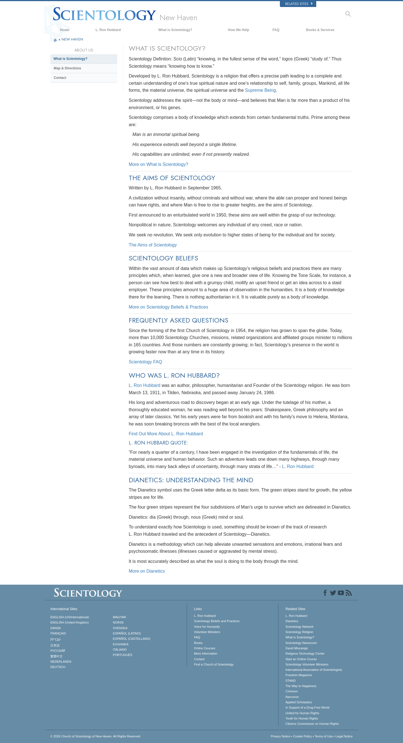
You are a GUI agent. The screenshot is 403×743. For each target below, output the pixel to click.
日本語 (55, 645)
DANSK (55, 628)
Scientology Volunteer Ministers (306, 664)
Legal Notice (344, 736)
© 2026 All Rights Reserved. (95, 736)
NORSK (118, 622)
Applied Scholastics (298, 702)
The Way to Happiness (301, 686)
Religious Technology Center (305, 653)
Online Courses (204, 648)
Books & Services (320, 30)
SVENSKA (120, 628)
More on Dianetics (147, 571)
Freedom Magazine (298, 675)
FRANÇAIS (58, 633)
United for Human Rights (302, 713)
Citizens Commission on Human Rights (312, 723)
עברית (55, 639)
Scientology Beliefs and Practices (217, 621)
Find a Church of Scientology (213, 664)
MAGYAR (119, 617)
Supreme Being (260, 90)
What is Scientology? (175, 30)
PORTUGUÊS (122, 655)
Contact (60, 78)
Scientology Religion (299, 632)
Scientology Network (299, 626)
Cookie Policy (302, 736)
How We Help (238, 30)
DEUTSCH (57, 667)
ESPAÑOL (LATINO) (127, 633)
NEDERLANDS (60, 661)
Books (198, 643)
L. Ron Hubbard (108, 30)
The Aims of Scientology (153, 245)
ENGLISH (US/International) (69, 617)
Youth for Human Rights (301, 718)
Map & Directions (67, 68)
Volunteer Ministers (207, 632)
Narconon (292, 697)
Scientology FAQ (145, 361)
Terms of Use (324, 736)
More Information (205, 653)
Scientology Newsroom (301, 643)
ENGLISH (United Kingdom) (69, 622)
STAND (290, 680)
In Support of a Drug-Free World (307, 707)
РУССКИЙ (57, 650)
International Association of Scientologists (313, 669)
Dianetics (291, 621)
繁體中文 (56, 656)
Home (64, 30)
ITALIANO (119, 649)
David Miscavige (296, 648)
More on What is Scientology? (158, 164)
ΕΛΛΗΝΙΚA (120, 644)
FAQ (276, 30)
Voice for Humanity (207, 626)
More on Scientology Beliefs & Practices (168, 307)
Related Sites (299, 3)
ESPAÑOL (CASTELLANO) (131, 638)
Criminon (291, 691)
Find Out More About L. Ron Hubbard (166, 433)
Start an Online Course (301, 659)
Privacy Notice (280, 736)
